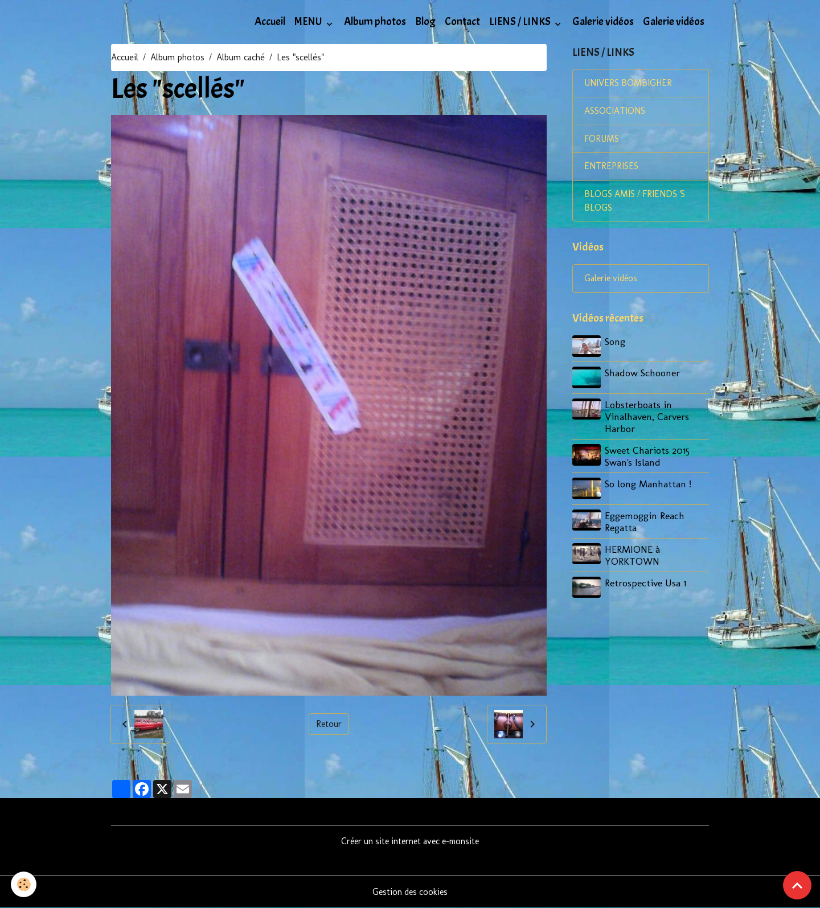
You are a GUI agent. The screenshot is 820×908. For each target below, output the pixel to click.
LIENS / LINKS (520, 21)
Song (615, 343)
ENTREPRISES (611, 167)
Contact (462, 21)
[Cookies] (24, 884)
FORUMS (601, 139)
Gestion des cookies (410, 891)
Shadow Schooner (642, 374)
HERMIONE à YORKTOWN (633, 555)
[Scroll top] (797, 885)
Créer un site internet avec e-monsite (410, 841)
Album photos (375, 21)
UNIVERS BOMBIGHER (628, 83)
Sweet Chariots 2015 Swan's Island (647, 457)
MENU (309, 21)
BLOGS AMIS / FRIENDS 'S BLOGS (635, 202)
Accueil (270, 21)
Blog (425, 21)
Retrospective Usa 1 (646, 583)
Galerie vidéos (603, 21)
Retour (328, 723)
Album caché (240, 57)
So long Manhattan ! (648, 484)
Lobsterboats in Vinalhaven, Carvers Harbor (647, 417)
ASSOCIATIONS (614, 111)
